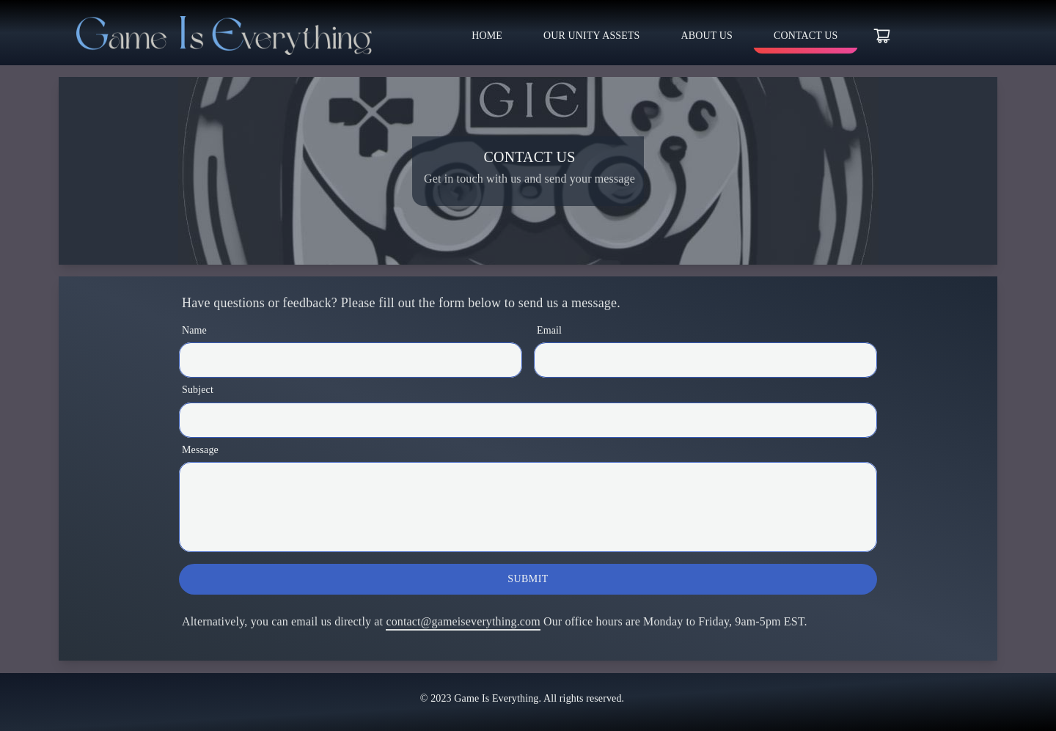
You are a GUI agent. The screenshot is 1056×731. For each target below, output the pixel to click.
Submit (527, 578)
